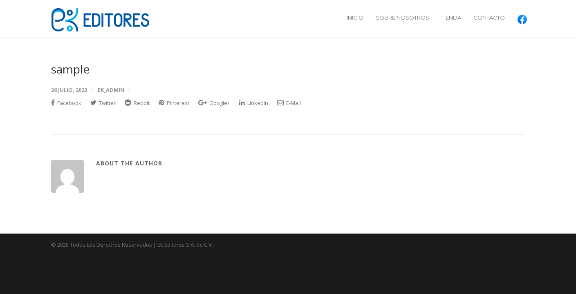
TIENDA (451, 17)
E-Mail (289, 103)
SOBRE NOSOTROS (402, 17)
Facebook (66, 103)
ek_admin (111, 90)
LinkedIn (253, 103)
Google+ (214, 103)
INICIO (355, 17)
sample (70, 69)
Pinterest (174, 103)
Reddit (137, 103)
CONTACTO (489, 17)
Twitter (103, 103)
